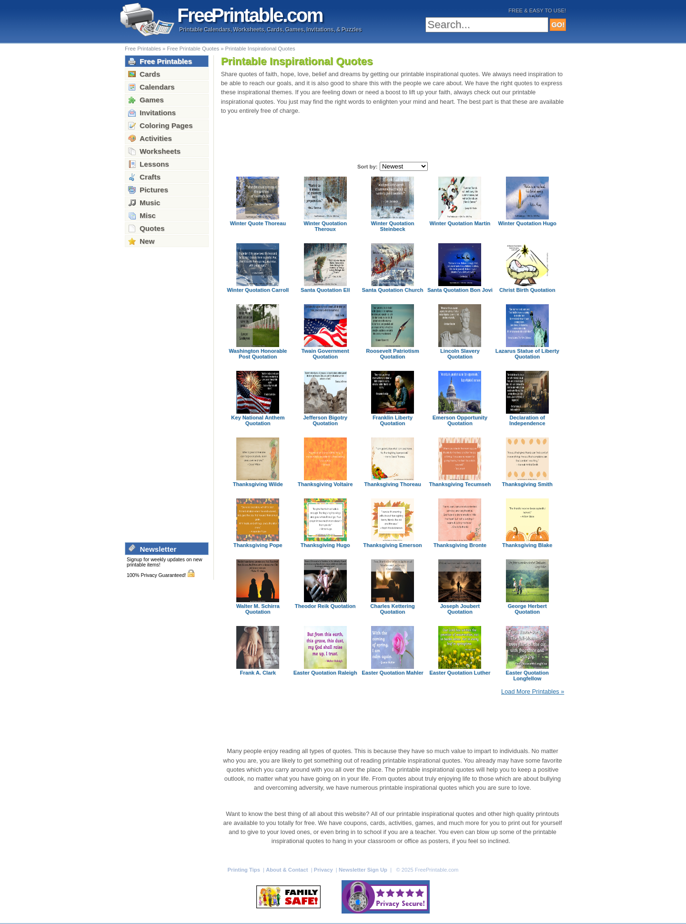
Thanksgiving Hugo (325, 545)
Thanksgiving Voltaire (325, 484)
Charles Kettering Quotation (392, 609)
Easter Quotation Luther (459, 673)
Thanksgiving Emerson (392, 545)
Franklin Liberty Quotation (393, 420)
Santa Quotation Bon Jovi (460, 290)
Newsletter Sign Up (364, 870)
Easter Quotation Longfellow (527, 675)
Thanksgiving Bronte (460, 545)
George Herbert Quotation (527, 609)
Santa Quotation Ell (325, 290)
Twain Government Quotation (325, 353)
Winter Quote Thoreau (258, 223)
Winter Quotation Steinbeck (392, 226)
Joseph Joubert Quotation (460, 609)
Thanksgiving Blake (527, 545)
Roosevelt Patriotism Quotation (392, 353)
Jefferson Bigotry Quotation (325, 420)
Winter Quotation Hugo (527, 223)
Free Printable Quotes (193, 48)
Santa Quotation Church (393, 290)
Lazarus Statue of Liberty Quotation (527, 353)
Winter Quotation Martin (460, 223)
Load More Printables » (532, 691)
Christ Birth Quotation (527, 290)
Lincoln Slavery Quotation (460, 353)
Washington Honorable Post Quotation (258, 353)
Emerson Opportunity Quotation (460, 420)
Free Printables (143, 48)
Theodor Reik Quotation (325, 606)
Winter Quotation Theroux (325, 226)
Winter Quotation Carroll (258, 290)
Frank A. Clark (258, 673)
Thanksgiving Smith (527, 484)
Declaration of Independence (527, 420)
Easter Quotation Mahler (392, 673)
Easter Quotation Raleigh (325, 673)
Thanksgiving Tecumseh (460, 484)
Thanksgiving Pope (257, 545)
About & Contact (287, 870)
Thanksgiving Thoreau (392, 484)
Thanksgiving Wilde (258, 484)
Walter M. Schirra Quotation (258, 609)
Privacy (324, 870)
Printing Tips (245, 870)
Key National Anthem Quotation (257, 420)
